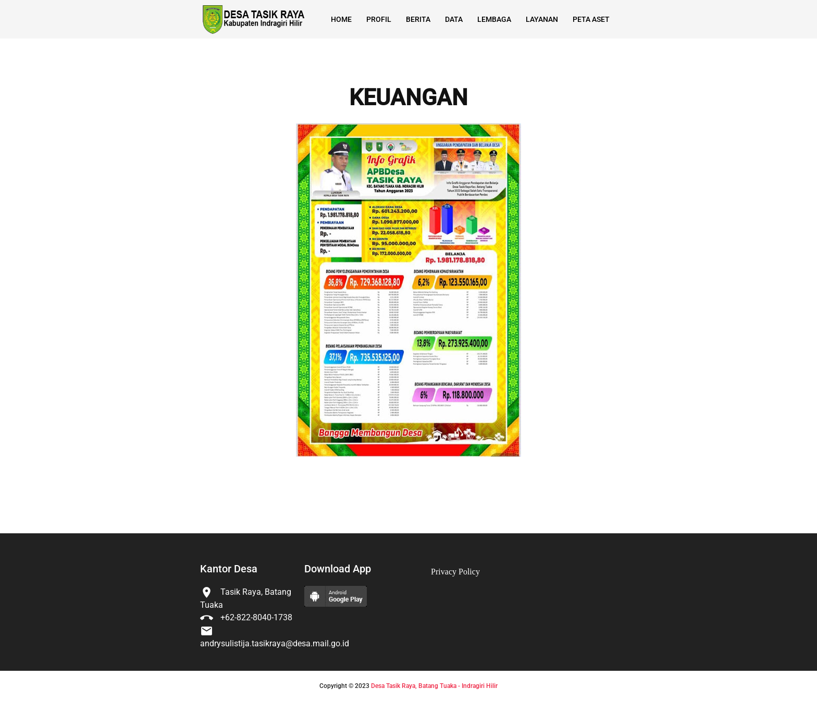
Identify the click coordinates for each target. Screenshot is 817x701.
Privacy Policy (455, 571)
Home (341, 19)
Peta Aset (591, 19)
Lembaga (494, 19)
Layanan (542, 19)
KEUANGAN (408, 97)
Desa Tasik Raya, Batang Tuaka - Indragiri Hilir (434, 686)
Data (454, 19)
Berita (418, 19)
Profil (378, 19)
